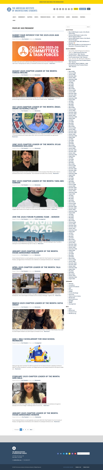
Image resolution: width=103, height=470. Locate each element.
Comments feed (72, 311)
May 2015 (71, 271)
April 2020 (71, 181)
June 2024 (71, 102)
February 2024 (72, 109)
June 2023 (71, 121)
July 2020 (71, 176)
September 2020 (73, 173)
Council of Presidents (74, 286)
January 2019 (72, 205)
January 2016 (72, 261)
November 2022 (72, 132)
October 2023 (72, 115)
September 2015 (73, 267)
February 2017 (72, 241)
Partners (83, 17)
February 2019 (72, 203)
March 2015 (72, 274)
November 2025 (72, 76)
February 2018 (72, 222)
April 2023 (71, 124)
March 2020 (72, 183)
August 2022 (72, 137)
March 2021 (72, 164)
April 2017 (71, 238)
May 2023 (71, 123)
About (15, 17)
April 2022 (71, 143)
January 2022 (72, 148)
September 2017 (73, 230)
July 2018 (71, 214)
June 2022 (71, 140)
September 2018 (73, 211)
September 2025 (73, 79)
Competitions (60, 17)
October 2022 (72, 134)
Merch (76, 9)
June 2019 (71, 197)
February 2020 (72, 184)
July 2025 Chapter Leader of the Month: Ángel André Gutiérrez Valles (36, 108)
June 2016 (71, 253)
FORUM (36, 219)
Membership (21, 17)
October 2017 (72, 228)
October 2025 (72, 77)
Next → (32, 429)
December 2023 (72, 112)
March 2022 (72, 145)
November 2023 (72, 113)
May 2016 (71, 255)
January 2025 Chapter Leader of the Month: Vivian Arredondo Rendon (35, 252)
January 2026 (72, 74)
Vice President (25, 39)
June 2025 (71, 84)
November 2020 (72, 170)
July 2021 (71, 157)
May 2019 (71, 198)
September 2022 (73, 135)
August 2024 (72, 99)
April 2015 (71, 272)
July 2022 (71, 139)
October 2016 (72, 247)
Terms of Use (78, 467)
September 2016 (73, 249)
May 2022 (71, 142)
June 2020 (71, 178)
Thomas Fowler (72, 55)
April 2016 (71, 256)
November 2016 (72, 245)
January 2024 (72, 110)
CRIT (54, 17)
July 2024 (71, 101)
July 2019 (71, 195)
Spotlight (71, 300)
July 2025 (71, 82)
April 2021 (71, 162)
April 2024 (71, 106)
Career (68, 17)
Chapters (30, 17)
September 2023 (73, 117)
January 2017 (72, 242)
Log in (70, 308)
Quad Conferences (73, 299)
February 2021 (72, 165)
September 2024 (73, 98)
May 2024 (71, 104)
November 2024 (72, 95)
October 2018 (72, 209)
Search (88, 26)
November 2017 (72, 227)
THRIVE (70, 302)
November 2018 (72, 208)
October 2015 (72, 266)
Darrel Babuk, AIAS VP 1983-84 (76, 63)
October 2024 (72, 96)
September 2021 (73, 154)
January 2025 (72, 91)
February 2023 (72, 128)
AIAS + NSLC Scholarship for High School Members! (33, 340)
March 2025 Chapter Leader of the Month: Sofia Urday (37, 304)
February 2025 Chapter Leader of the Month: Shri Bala (36, 377)
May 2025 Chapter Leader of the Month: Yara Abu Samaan (38, 182)
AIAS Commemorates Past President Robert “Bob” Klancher (78, 65)
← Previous (16, 429)
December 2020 (72, 168)
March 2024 (72, 107)
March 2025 (72, 88)
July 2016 (71, 252)
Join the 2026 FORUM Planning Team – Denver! (35, 217)
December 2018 (72, 206)
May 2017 (71, 236)
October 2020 (72, 172)
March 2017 (72, 239)
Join (89, 9)
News (14, 20)
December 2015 (72, 263)
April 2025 (71, 87)
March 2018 (72, 220)
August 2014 (72, 278)
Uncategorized (42, 219)
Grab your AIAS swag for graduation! (51, 2)
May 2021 (71, 161)
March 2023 (72, 126)
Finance (71, 289)
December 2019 (72, 187)
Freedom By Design (45, 17)
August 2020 (72, 175)
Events (37, 17)
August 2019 (72, 194)
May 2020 (71, 179)
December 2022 (72, 131)
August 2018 (72, 212)
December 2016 (72, 244)
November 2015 (72, 264)
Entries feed (72, 310)
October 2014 (72, 275)
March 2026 (72, 71)
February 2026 (72, 73)
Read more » (53, 63)
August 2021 (72, 156)
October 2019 (72, 190)
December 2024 (72, 93)
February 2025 (72, 90)
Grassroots (71, 294)
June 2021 (71, 159)
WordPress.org (72, 313)
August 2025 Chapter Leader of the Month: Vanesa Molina (34, 72)
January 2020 (72, 186)
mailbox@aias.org (17, 460)
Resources (75, 17)
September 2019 (73, 192)
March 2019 (72, 201)
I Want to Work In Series (75, 296)
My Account (82, 9)
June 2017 (71, 234)
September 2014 (73, 277)
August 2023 (72, 118)
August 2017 (72, 231)
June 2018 (71, 216)
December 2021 (72, 150)
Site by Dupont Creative (68, 467)
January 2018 (72, 223)
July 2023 (71, 120)
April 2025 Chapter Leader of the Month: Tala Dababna (36, 268)
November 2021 (72, 151)
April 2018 (71, 219)
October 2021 (72, 153)
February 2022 (72, 146)
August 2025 (72, 80)
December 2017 (72, 225)
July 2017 (71, 233)
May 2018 (71, 217)
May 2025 (71, 85)
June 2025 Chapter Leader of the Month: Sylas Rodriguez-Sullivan (36, 145)
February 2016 (72, 260)
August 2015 (72, 269)
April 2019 (71, 200)
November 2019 (72, 189)
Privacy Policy (86, 467)
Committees (72, 285)
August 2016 (72, 250)
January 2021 (72, 167)
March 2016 (72, 258)
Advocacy (71, 283)
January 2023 (72, 129)
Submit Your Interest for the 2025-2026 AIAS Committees (35, 36)
